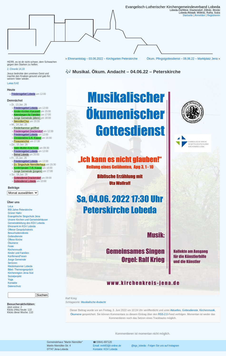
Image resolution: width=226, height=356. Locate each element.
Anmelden (200, 15)
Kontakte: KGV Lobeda (105, 349)
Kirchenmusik (207, 310)
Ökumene (76, 314)
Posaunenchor (21, 141)
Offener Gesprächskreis (20, 229)
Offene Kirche (15, 239)
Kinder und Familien (18, 253)
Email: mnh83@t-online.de (107, 345)
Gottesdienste (190, 310)
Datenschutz (14, 286)
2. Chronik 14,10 (16, 69)
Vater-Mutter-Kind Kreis (26, 148)
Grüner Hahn (15, 213)
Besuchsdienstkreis (18, 233)
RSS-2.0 (163, 314)
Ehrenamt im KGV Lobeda (22, 226)
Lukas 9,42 (13, 83)
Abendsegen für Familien (27, 114)
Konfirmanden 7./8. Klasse (28, 168)
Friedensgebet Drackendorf (28, 131)
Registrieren (213, 15)
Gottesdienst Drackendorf (27, 178)
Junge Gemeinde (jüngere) (28, 171)
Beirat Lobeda (21, 154)
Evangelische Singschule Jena (24, 216)
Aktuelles (175, 310)
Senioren (12, 263)
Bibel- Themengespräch (20, 269)
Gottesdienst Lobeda (25, 181)
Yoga (10, 279)
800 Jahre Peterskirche (20, 209)
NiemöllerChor (21, 121)
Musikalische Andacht (93, 302)
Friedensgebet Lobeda (23, 94)
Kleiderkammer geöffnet (26, 128)
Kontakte (12, 283)
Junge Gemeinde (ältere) (27, 118)
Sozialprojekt (14, 276)
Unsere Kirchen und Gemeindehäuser (28, 219)
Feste (11, 246)
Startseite (188, 15)
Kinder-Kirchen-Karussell (27, 111)
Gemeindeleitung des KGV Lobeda (26, 223)
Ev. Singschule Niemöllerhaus (29, 164)
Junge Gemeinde (17, 259)
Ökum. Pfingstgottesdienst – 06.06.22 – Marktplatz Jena (182, 58)
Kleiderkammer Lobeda (20, 266)
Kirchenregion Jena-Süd (20, 273)
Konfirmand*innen (17, 256)
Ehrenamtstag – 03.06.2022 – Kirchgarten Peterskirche (103, 58)
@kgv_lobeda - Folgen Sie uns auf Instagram (155, 345)
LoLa (10, 206)
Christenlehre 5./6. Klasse (27, 138)
